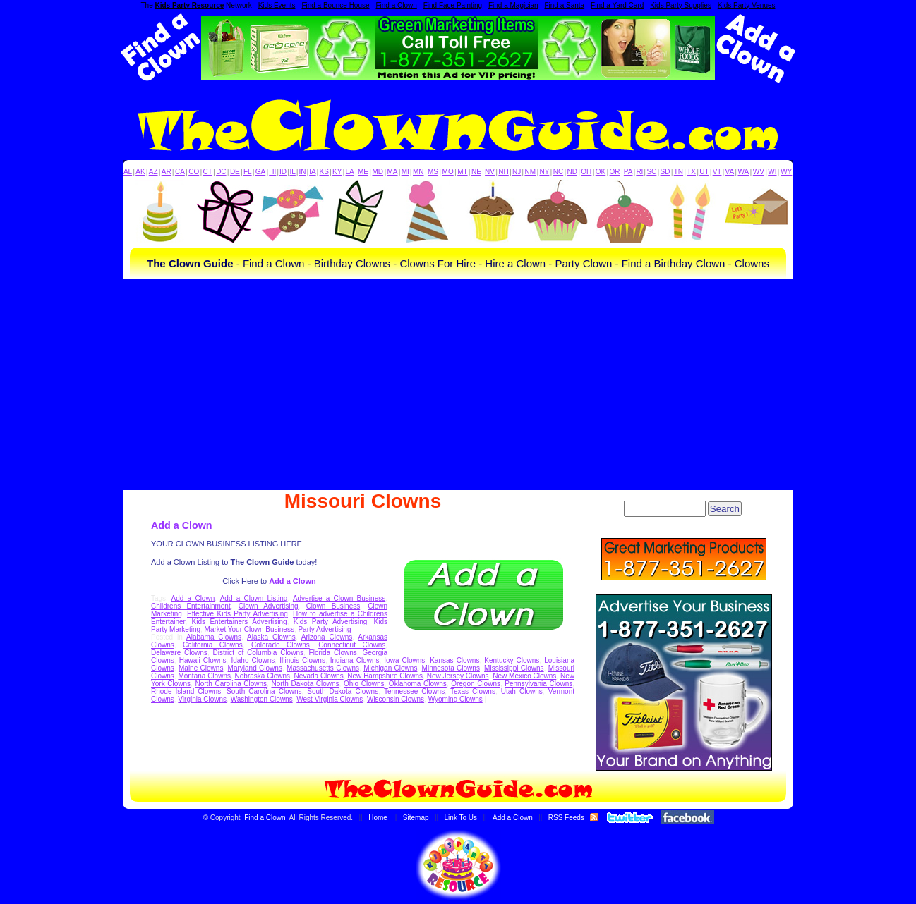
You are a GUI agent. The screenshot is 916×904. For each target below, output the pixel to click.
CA (180, 172)
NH (503, 172)
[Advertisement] (458, 384)
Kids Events (277, 5)
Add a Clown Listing (254, 598)
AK (140, 172)
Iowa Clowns (404, 660)
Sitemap (416, 817)
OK (600, 172)
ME (363, 172)
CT (207, 172)
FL (247, 172)
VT (717, 172)
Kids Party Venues (747, 5)
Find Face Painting (452, 5)
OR (615, 172)
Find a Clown (395, 5)
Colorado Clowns (280, 645)
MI (405, 172)
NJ (516, 172)
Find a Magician (513, 5)
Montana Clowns (204, 676)
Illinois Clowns (302, 660)
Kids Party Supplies (680, 5)
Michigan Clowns (390, 668)
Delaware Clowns (179, 652)
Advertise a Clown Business (339, 598)
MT (462, 172)
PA (628, 172)
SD (665, 172)
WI (772, 172)
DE (235, 172)
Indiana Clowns (355, 660)
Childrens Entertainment (191, 606)
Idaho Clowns (253, 660)
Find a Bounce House (335, 5)
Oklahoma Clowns (418, 684)
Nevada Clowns (319, 676)
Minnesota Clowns (451, 668)
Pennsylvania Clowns (538, 684)
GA (260, 172)
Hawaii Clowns (203, 660)
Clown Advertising (269, 606)
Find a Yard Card (617, 5)
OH (586, 172)
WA (743, 172)
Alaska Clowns (271, 637)
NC (558, 172)
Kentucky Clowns (511, 660)
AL (127, 172)
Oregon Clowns (475, 684)
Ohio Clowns (364, 684)
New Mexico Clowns (524, 676)
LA (350, 172)
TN (678, 172)
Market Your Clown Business (249, 629)
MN (418, 172)
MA (392, 172)
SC (651, 172)
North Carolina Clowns (231, 684)
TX (691, 172)
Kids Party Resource (189, 5)
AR (166, 172)
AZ (153, 172)
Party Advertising (324, 629)
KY (337, 172)
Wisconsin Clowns (395, 699)
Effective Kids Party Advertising (237, 614)
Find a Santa (564, 5)
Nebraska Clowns (262, 676)
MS (433, 172)
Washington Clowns (262, 699)
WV (758, 172)
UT (704, 172)
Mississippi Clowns (514, 668)
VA (730, 172)
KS (324, 172)
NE (476, 172)
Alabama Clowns (213, 637)
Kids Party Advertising (331, 621)
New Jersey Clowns (458, 676)
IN (302, 172)
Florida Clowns (333, 652)
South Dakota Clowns (342, 691)
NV (490, 172)
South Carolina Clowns (264, 691)
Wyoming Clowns (455, 699)
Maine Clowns (201, 668)
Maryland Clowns (255, 668)
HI (272, 172)
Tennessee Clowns (414, 691)
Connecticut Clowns (351, 645)
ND (572, 172)
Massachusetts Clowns (323, 668)
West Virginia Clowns (329, 699)
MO (448, 172)
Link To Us (461, 817)
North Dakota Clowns (305, 684)
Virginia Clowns (202, 699)
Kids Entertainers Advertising (239, 621)
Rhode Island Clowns (186, 691)
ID (283, 172)
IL (293, 172)
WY (786, 172)
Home (377, 817)
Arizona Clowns (327, 637)
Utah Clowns (522, 691)
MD (378, 172)
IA (312, 172)
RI (639, 172)
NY (544, 172)
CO (193, 172)
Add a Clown (181, 525)
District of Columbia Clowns (258, 652)
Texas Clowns (472, 691)
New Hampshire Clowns (385, 676)
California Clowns (213, 645)
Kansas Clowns (454, 660)
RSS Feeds (566, 817)
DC (221, 172)
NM (530, 172)
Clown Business (333, 606)
